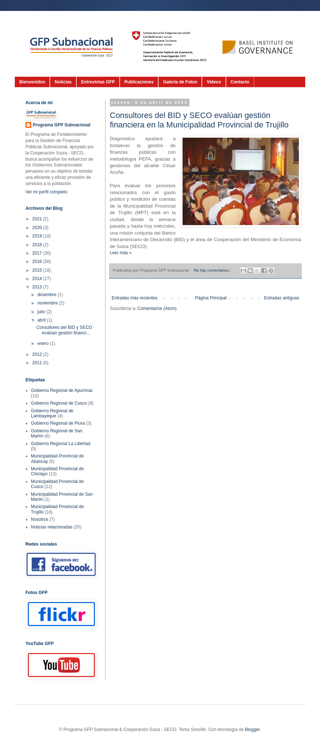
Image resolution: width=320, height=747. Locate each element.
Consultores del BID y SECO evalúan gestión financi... (64, 330)
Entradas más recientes (134, 297)
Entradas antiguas (281, 297)
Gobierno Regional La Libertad (60, 443)
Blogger (252, 729)
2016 (37, 261)
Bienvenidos (32, 81)
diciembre (47, 294)
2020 (37, 227)
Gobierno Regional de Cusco (59, 403)
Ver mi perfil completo (46, 191)
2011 (37, 362)
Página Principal (211, 297)
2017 (37, 253)
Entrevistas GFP (98, 81)
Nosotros (39, 519)
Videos (214, 81)
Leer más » (121, 252)
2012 (37, 354)
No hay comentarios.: (213, 270)
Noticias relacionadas (51, 527)
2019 (37, 236)
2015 (37, 270)
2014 (37, 278)
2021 (37, 218)
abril (42, 320)
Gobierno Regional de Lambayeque (52, 413)
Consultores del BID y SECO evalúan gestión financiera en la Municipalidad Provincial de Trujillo (199, 120)
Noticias (63, 81)
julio (42, 311)
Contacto (240, 81)
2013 (37, 287)
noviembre (48, 303)
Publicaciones (139, 81)
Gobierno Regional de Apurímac (62, 390)
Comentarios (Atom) (156, 308)
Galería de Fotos (180, 81)
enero (43, 343)
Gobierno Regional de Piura (58, 423)
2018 (37, 244)
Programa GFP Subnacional (61, 124)
